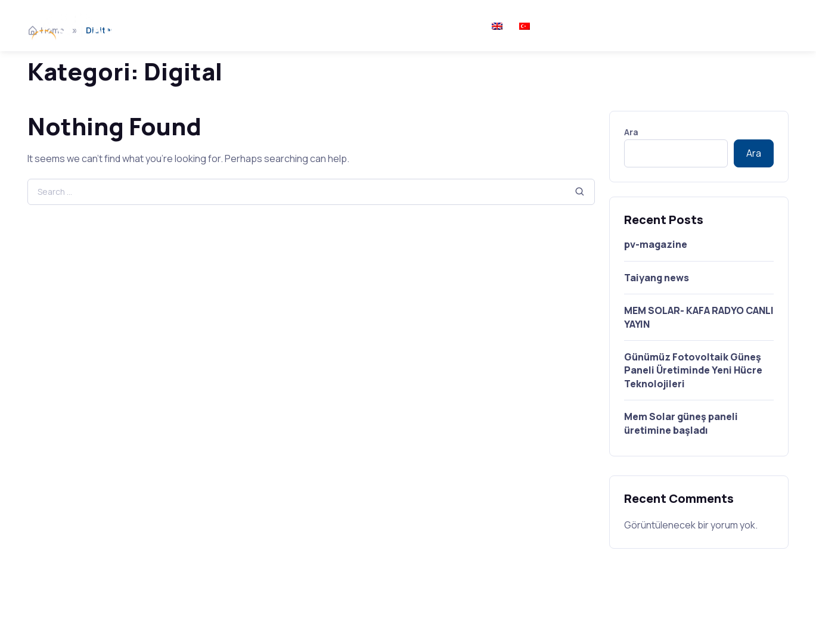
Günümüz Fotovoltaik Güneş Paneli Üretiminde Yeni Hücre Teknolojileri (693, 370)
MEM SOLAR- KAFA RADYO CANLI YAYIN (699, 317)
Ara (631, 132)
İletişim (458, 25)
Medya (360, 25)
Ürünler (299, 25)
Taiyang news (656, 277)
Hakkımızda (239, 25)
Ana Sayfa (172, 25)
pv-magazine (655, 244)
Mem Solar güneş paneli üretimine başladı (681, 423)
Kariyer (408, 25)
